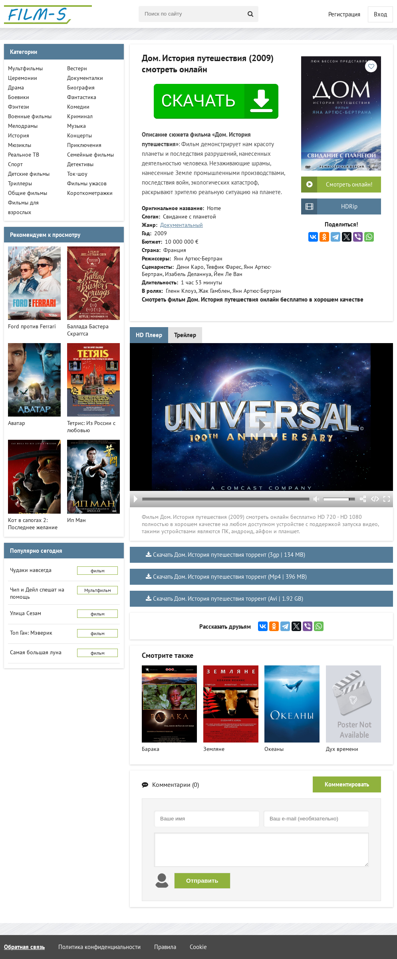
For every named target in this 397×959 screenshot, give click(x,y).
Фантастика (81, 97)
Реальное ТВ (23, 154)
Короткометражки (90, 193)
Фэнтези (18, 106)
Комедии (78, 106)
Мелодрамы (23, 125)
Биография (81, 87)
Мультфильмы (25, 68)
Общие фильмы (27, 193)
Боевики (18, 97)
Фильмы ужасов (87, 183)
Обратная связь (24, 947)
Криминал (80, 116)
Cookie (198, 947)
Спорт (15, 164)
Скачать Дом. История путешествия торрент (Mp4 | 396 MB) (230, 576)
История (18, 135)
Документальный (181, 224)
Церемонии (22, 77)
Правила (165, 947)
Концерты (79, 135)
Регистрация (344, 14)
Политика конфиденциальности (99, 947)
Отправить (202, 880)
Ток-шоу (77, 173)
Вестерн (77, 68)
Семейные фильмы (90, 154)
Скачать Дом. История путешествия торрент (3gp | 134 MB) (229, 554)
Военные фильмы (30, 116)
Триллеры (20, 183)
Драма (16, 87)
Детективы (80, 164)
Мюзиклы (19, 145)
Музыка (76, 125)
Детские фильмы (29, 173)
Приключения (84, 145)
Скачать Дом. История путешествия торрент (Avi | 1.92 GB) (228, 598)
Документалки (85, 77)
